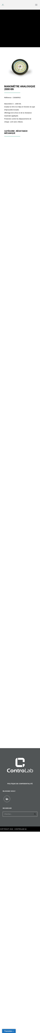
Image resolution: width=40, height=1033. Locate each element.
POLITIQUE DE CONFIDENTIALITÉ (20, 784)
